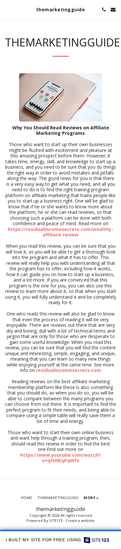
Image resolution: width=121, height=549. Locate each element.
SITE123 (55, 520)
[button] (7, 9)
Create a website (80, 520)
